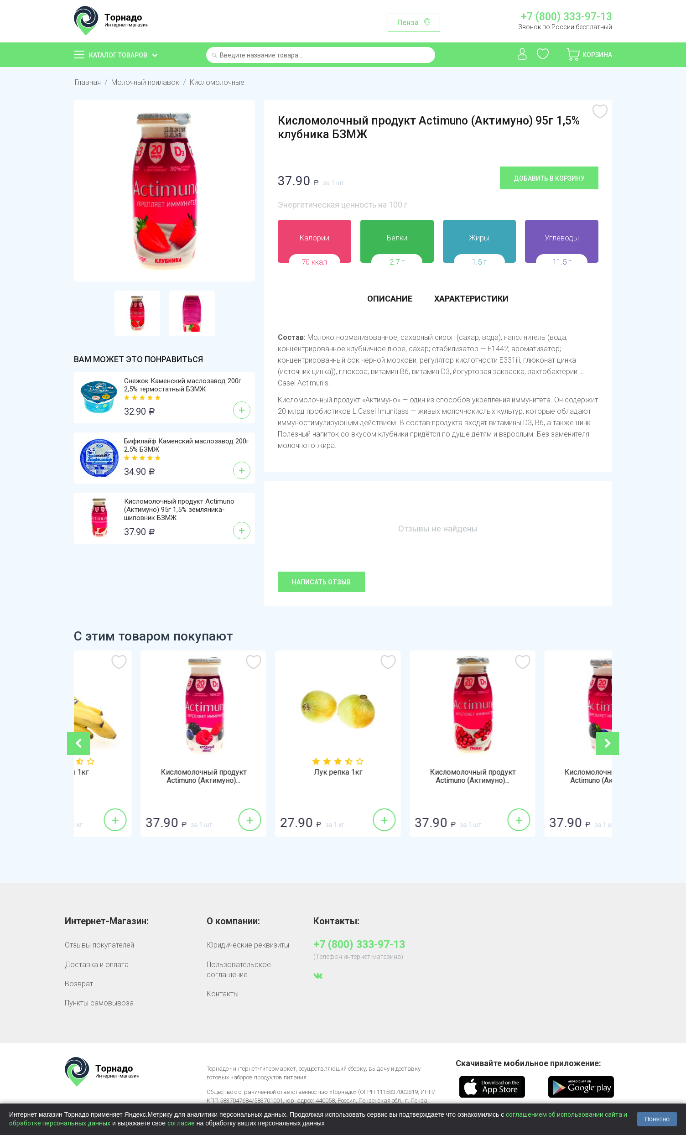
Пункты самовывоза (99, 1003)
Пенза (408, 22)
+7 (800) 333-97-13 (566, 16)
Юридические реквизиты (248, 945)
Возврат (79, 983)
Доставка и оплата (97, 964)
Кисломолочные (217, 82)
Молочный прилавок (145, 82)
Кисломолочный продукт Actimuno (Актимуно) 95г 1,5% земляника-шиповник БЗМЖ (179, 509)
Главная (88, 82)
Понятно (657, 1119)
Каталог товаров (118, 55)
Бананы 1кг (141, 772)
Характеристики (471, 298)
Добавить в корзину (549, 178)
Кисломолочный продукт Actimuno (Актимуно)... (276, 776)
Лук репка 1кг (410, 772)
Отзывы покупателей (99, 945)
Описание (389, 298)
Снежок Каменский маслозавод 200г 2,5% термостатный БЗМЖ (182, 385)
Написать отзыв (321, 582)
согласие (181, 1123)
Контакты (223, 993)
